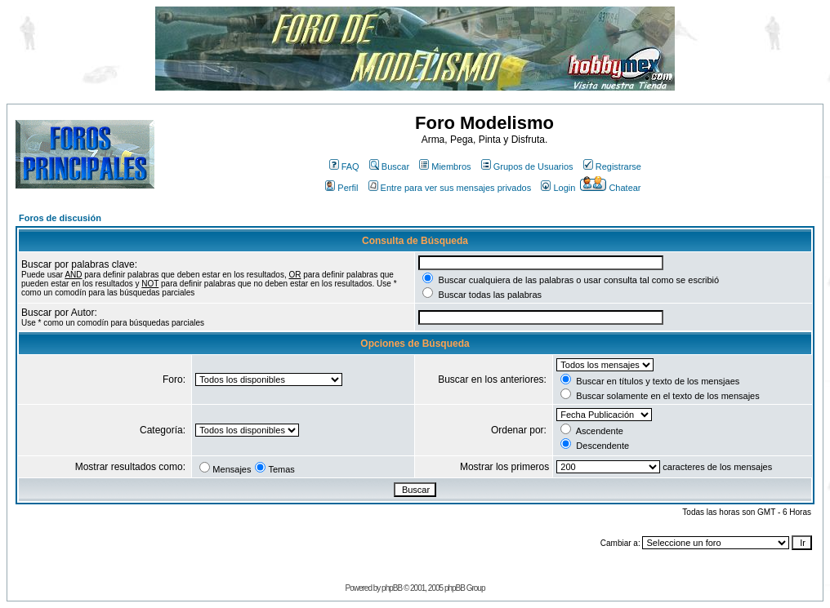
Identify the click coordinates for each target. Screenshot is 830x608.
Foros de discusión (60, 218)
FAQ (344, 166)
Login (558, 188)
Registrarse (612, 166)
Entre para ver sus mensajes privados (450, 188)
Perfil (341, 188)
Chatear (610, 188)
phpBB (392, 588)
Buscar (389, 166)
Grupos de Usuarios (527, 166)
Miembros (445, 166)
